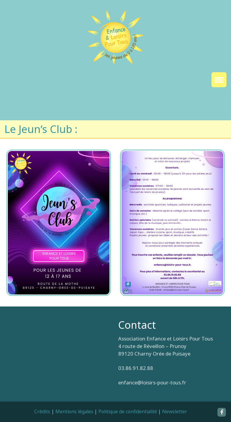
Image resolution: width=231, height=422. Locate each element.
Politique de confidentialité (127, 411)
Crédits (42, 411)
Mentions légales (74, 411)
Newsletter (174, 411)
